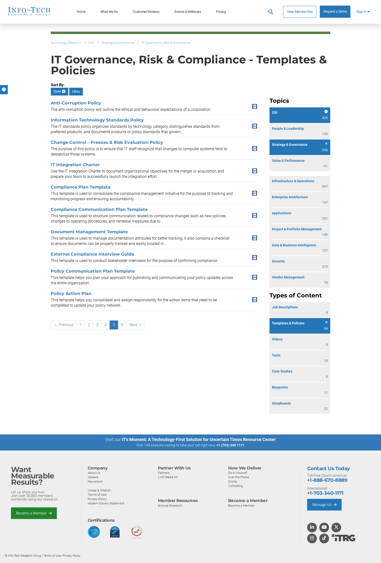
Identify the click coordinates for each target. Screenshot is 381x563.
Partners (164, 472)
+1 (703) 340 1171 (230, 445)
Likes (76, 91)
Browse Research (170, 505)
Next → (135, 324)
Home (81, 12)
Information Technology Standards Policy (97, 119)
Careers (93, 477)
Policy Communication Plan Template (93, 271)
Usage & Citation (99, 490)
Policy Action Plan (71, 293)
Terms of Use (97, 494)
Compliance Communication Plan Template (99, 209)
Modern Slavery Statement (106, 503)
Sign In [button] (363, 12)
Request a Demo (335, 11)
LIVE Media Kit (168, 477)
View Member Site (299, 12)
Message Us (325, 504)
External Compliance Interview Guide (92, 254)
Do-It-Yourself (237, 472)
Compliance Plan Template (81, 187)
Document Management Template (89, 231)
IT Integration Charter (75, 164)
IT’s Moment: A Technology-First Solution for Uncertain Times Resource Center (199, 439)
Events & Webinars (187, 12)
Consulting (235, 485)
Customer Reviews (146, 12)
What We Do (109, 12)
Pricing (221, 12)
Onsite (232, 481)
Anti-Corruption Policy (76, 102)
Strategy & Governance (118, 42)
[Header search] (271, 12)
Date (59, 91)
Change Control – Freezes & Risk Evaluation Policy (107, 142)
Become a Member (34, 513)
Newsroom (95, 481)
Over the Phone (238, 477)
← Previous (64, 324)
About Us (94, 472)
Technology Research (66, 42)
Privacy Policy (97, 499)
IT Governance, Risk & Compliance (165, 42)
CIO (91, 42)
